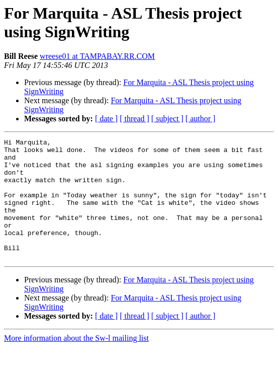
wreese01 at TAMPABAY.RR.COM (97, 56)
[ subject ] (167, 118)
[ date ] (106, 118)
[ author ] (201, 118)
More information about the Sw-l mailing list (76, 362)
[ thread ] (134, 118)
